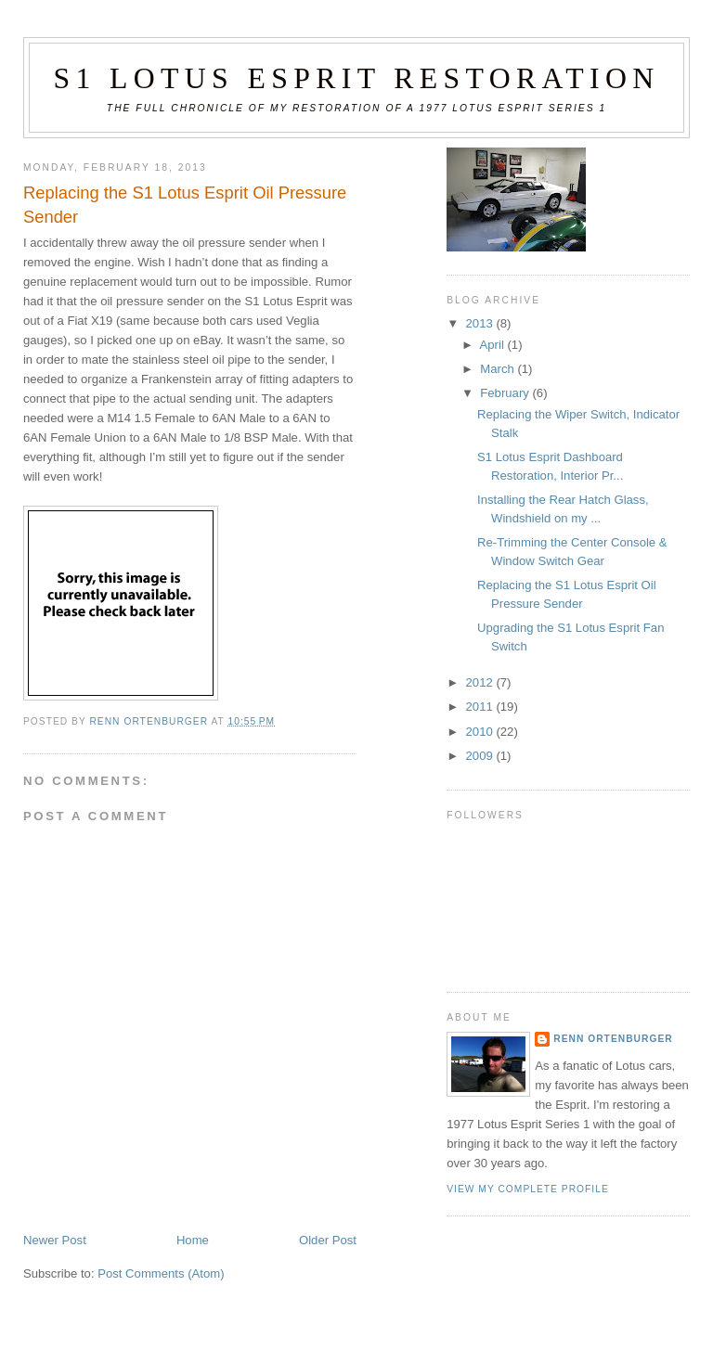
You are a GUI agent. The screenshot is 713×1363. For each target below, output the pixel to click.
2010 (481, 732)
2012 (481, 682)
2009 (481, 756)
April (494, 345)
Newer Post (54, 1240)
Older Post (327, 1240)
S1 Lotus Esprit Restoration (356, 78)
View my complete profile (528, 1189)
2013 (481, 323)
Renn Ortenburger (612, 1039)
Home (192, 1240)
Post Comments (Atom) (160, 1273)
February (506, 393)
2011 (481, 707)
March (498, 369)
